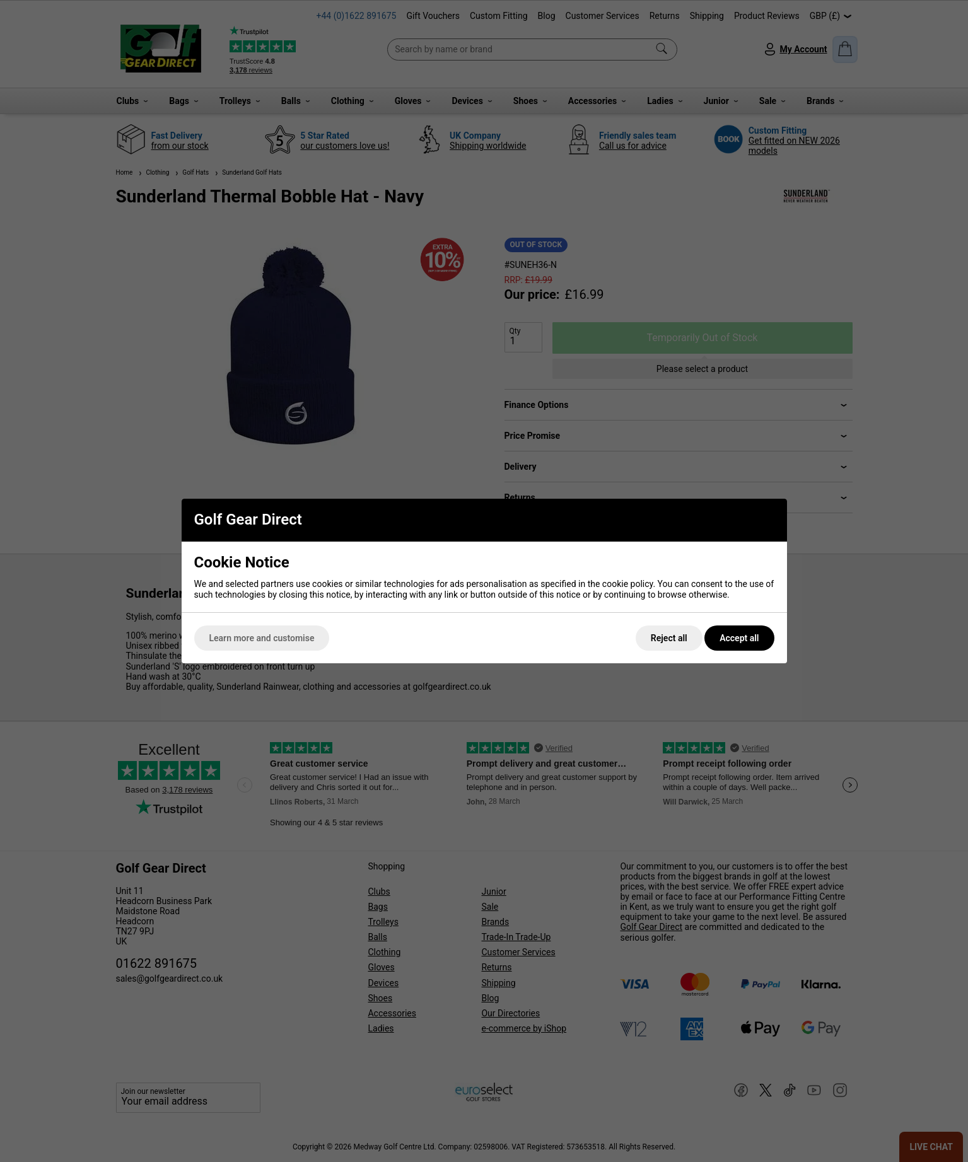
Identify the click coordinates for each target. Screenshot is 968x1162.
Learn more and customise (262, 638)
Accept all (739, 638)
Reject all (669, 638)
